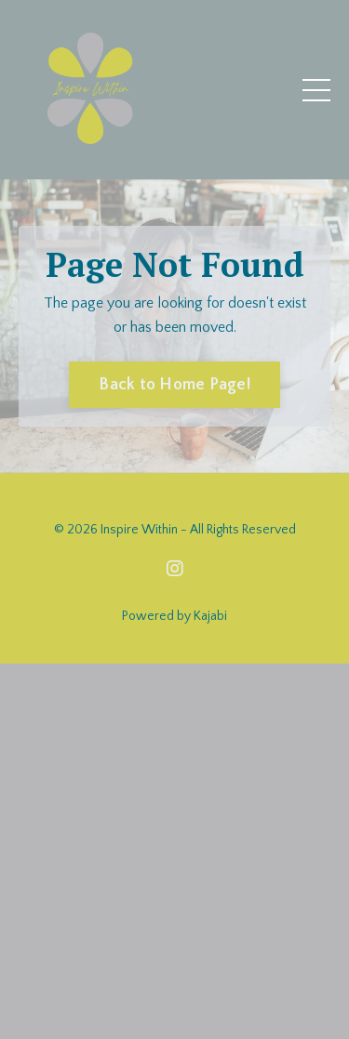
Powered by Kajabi (174, 616)
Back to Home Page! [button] (174, 384)
